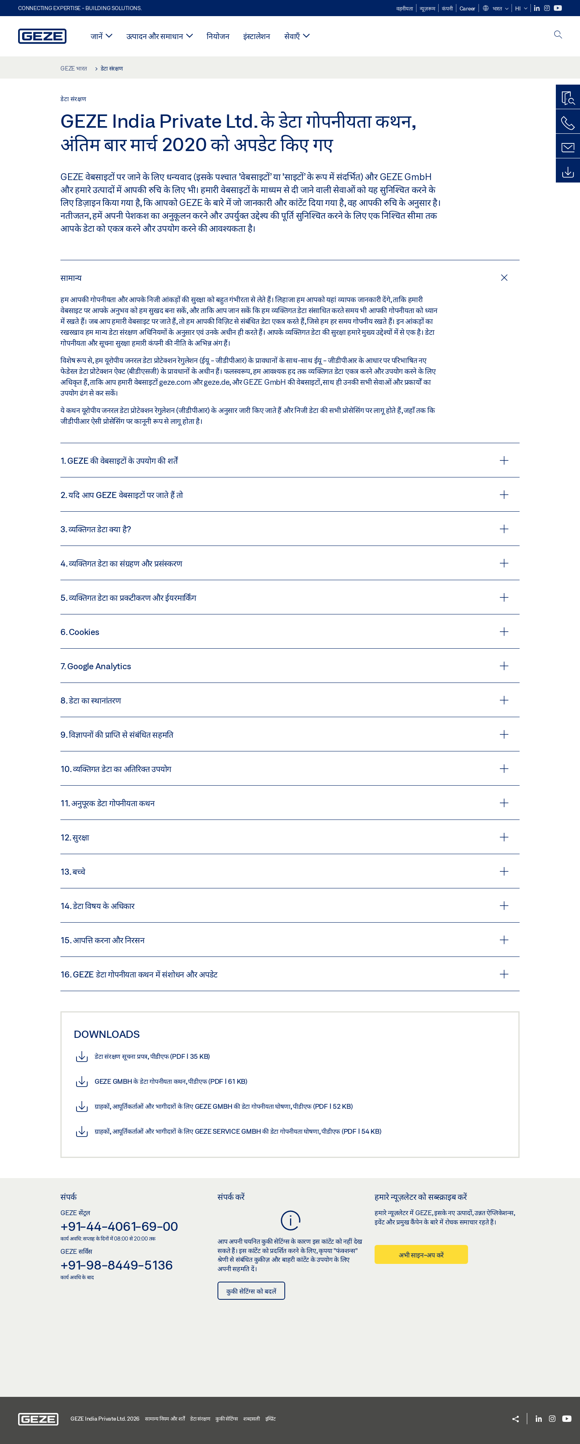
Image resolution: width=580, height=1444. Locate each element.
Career (468, 8)
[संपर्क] (568, 148)
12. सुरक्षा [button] (284, 837)
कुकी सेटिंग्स (226, 1418)
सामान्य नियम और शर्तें (165, 1418)
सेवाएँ (292, 36)
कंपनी (447, 8)
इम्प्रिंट (270, 1418)
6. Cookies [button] (284, 632)
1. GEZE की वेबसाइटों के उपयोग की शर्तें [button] (284, 460)
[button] (495, 9)
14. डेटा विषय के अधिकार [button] (284, 906)
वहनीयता (404, 8)
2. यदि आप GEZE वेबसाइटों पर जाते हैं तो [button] (284, 495)
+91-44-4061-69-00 (119, 1226)
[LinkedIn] (537, 8)
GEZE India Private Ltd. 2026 (104, 1418)
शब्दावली (251, 1418)
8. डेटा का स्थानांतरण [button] (284, 700)
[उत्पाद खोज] (568, 99)
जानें (97, 36)
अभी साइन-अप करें (421, 1255)
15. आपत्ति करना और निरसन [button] (284, 940)
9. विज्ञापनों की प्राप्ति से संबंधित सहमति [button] (284, 734)
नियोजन (218, 36)
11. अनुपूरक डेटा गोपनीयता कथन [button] (284, 803)
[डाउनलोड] (568, 172)
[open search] (558, 35)
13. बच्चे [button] (284, 871)
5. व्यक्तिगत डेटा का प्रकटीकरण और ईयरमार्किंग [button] (284, 597)
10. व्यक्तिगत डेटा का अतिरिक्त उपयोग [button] (284, 769)
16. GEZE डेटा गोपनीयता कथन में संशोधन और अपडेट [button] (284, 974)
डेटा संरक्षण (200, 1418)
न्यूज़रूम (427, 8)
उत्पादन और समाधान (154, 36)
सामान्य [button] (284, 277)
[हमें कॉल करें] (568, 123)
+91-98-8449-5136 (116, 1264)
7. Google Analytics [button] (284, 666)
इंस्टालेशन (256, 36)
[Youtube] (558, 8)
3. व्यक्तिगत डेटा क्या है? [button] (284, 529)
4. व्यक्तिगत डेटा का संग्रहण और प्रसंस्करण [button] (284, 563)
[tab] (290, 277)
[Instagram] (547, 8)
